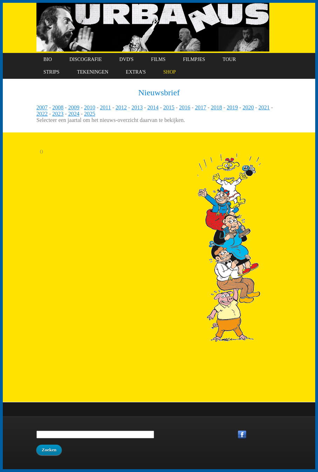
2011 (105, 107)
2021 (264, 107)
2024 (74, 114)
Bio (47, 59)
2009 (74, 107)
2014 (153, 107)
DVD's (126, 59)
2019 (232, 107)
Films (158, 59)
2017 (200, 107)
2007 (42, 107)
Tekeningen (92, 72)
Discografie (85, 59)
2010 (89, 107)
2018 (216, 107)
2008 (57, 107)
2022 (42, 114)
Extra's (136, 72)
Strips (51, 72)
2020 (248, 107)
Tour (229, 59)
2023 (57, 114)
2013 (137, 107)
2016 (184, 107)
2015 (168, 107)
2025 (89, 114)
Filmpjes (194, 59)
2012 (121, 107)
